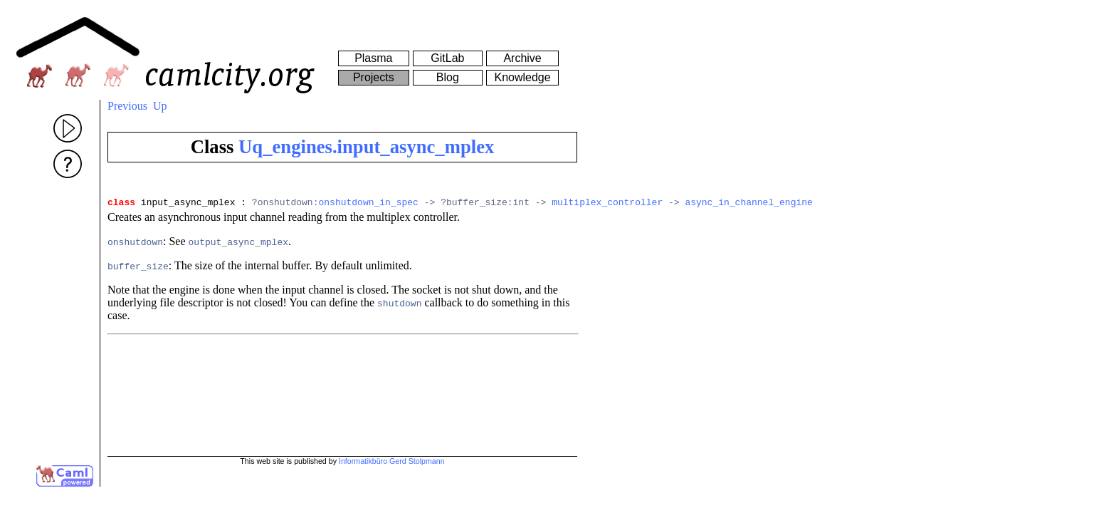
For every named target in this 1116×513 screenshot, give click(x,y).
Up (160, 106)
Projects (373, 77)
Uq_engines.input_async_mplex (366, 146)
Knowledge (522, 77)
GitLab (447, 58)
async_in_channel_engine (748, 203)
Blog (447, 77)
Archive (522, 58)
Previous (127, 106)
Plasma (373, 58)
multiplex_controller (607, 203)
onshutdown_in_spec (368, 203)
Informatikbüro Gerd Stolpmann (392, 461)
